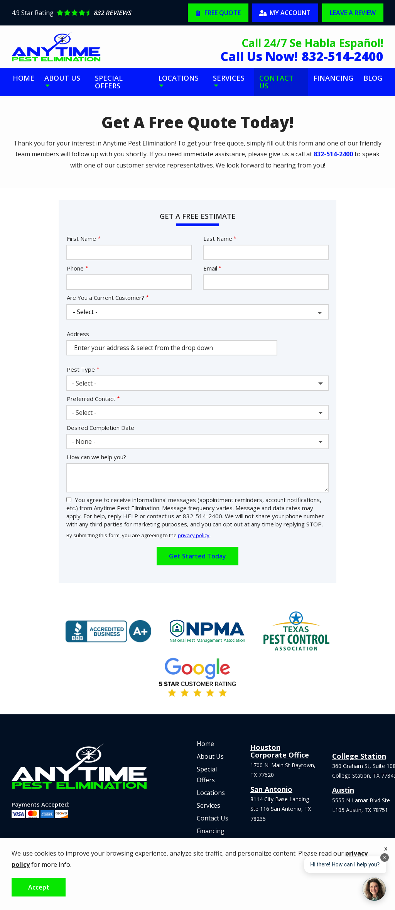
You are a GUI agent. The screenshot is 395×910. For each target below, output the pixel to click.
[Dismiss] (384, 857)
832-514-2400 (333, 154)
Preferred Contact (91, 399)
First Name (81, 238)
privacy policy (193, 535)
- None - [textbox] (84, 441)
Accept (38, 887)
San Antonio (271, 789)
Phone (75, 268)
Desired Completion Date (100, 427)
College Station (359, 756)
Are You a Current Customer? (105, 297)
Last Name (217, 238)
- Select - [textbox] (84, 383)
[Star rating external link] (100, 12)
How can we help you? (96, 457)
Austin (343, 790)
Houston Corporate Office (279, 751)
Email (210, 268)
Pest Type (81, 369)
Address (78, 334)
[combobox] (197, 383)
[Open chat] (374, 889)
